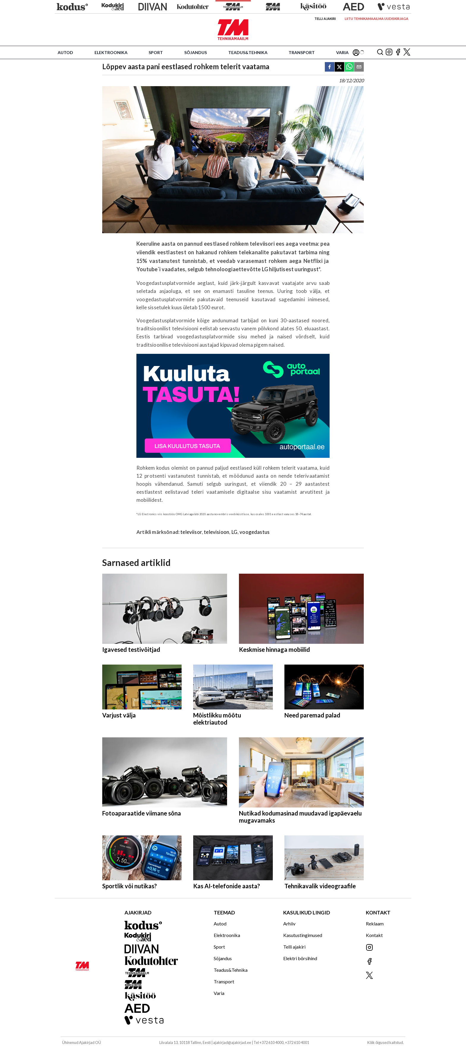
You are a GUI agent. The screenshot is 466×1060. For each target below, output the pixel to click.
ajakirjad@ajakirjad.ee (232, 1042)
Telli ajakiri (325, 18)
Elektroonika (111, 52)
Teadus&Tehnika (247, 52)
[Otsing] (380, 52)
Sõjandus (195, 52)
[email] (359, 67)
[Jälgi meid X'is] (406, 52)
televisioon (216, 532)
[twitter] (339, 67)
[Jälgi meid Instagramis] (389, 52)
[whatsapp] (349, 67)
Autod (65, 52)
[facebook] (329, 67)
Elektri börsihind (300, 958)
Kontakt (374, 935)
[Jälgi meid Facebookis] (397, 52)
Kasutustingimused (302, 935)
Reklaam (375, 923)
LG (234, 532)
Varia (342, 52)
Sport (156, 52)
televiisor (191, 532)
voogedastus (255, 532)
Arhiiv (289, 923)
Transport (302, 52)
